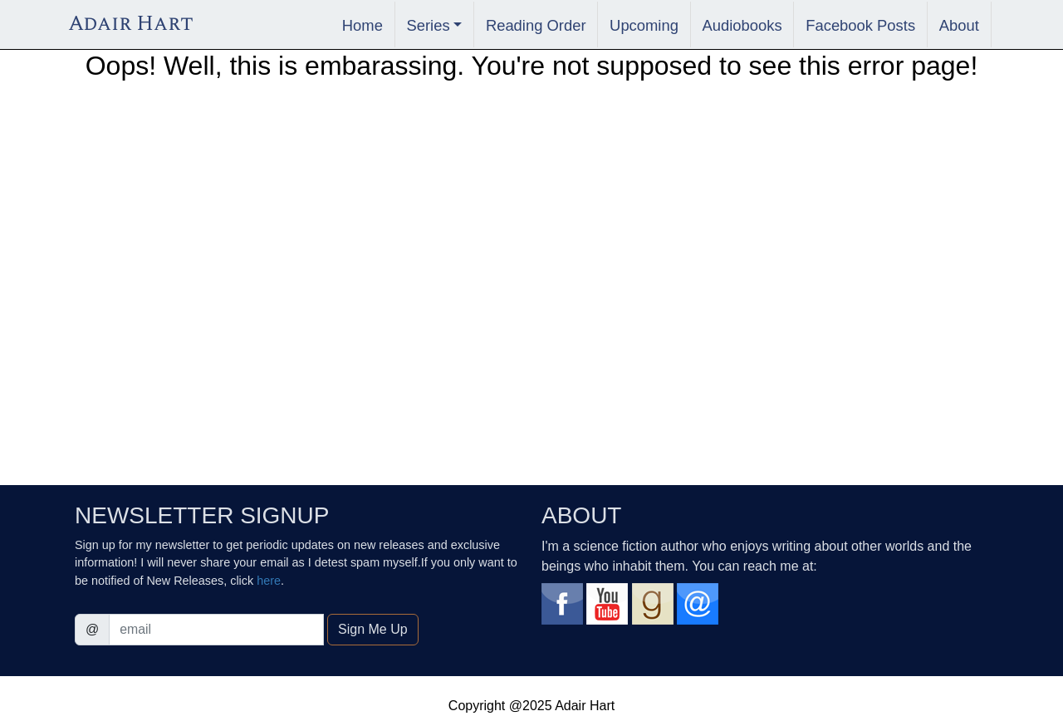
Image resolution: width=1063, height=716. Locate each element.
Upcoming (644, 25)
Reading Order (536, 25)
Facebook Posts (860, 25)
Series (427, 25)
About (959, 25)
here (269, 580)
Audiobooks (742, 25)
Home (362, 25)
